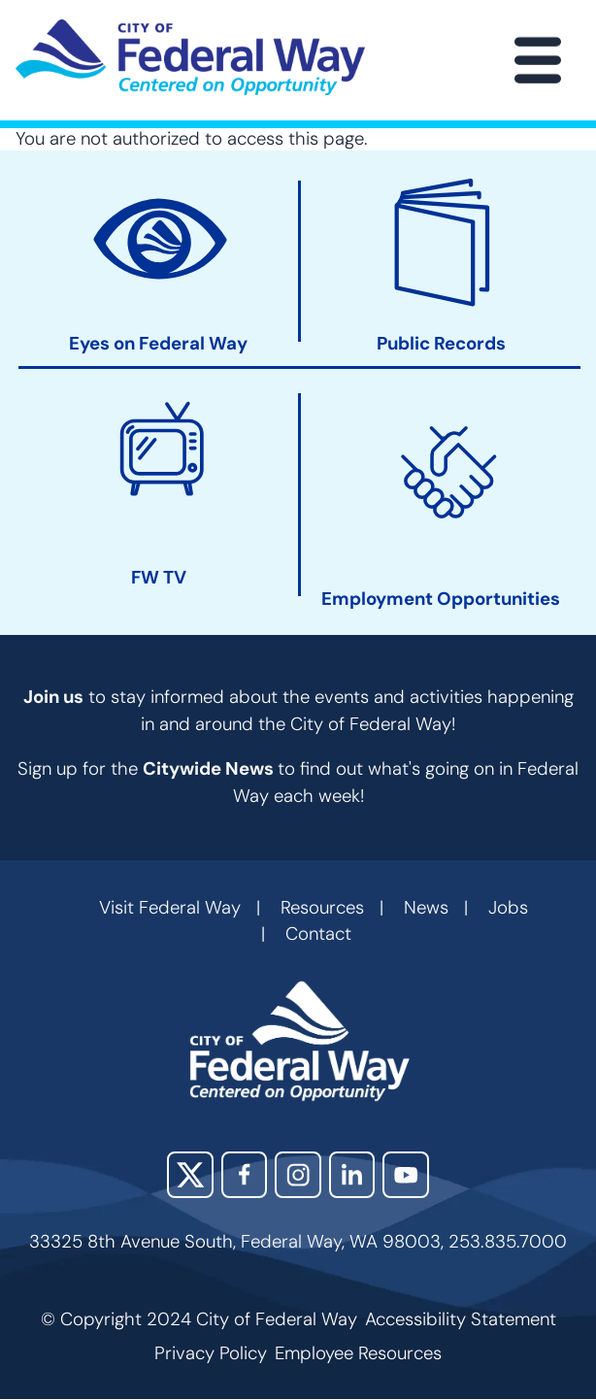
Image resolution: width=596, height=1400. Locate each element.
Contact (318, 934)
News (426, 907)
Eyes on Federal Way (158, 345)
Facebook (244, 1174)
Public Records (441, 345)
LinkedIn (352, 1174)
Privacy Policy (210, 1353)
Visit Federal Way (170, 907)
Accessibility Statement (460, 1319)
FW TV (158, 578)
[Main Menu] (538, 60)
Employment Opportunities (440, 599)
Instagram (298, 1174)
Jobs (508, 907)
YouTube (405, 1174)
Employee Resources (358, 1353)
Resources (322, 907)
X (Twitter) (190, 1174)
